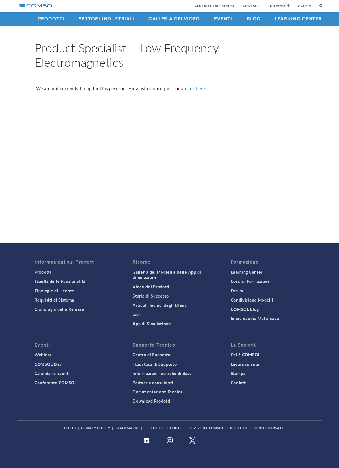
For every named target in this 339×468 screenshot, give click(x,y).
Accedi (304, 5)
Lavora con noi (245, 364)
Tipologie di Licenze (54, 291)
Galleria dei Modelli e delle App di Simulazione (167, 274)
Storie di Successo (151, 296)
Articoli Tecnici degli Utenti (160, 305)
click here (195, 88)
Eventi (223, 18)
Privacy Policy (95, 428)
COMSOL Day (48, 364)
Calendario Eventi (52, 373)
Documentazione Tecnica (157, 392)
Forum (237, 291)
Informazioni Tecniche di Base (162, 373)
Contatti (239, 382)
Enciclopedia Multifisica (255, 318)
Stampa (238, 373)
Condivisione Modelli (252, 300)
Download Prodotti (152, 401)
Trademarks (127, 428)
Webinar (43, 354)
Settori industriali (106, 18)
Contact (251, 5)
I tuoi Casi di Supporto (155, 364)
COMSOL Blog (245, 309)
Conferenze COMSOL (56, 382)
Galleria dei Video (174, 18)
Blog (254, 18)
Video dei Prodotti (151, 287)
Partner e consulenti (153, 382)
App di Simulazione (152, 323)
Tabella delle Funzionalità (60, 281)
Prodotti (51, 18)
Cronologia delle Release (59, 309)
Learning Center (298, 18)
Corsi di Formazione (250, 281)
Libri (137, 314)
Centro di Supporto (214, 5)
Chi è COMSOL (245, 354)
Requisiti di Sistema (54, 300)
